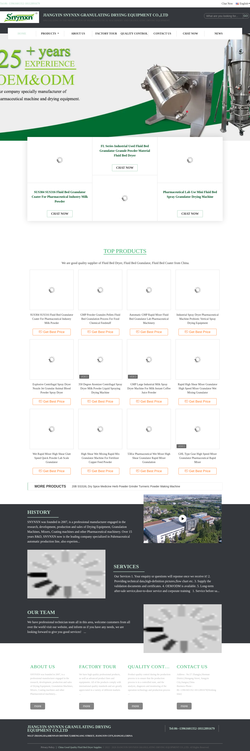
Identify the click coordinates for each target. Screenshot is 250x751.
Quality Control (134, 33)
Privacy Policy (47, 747)
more (37, 706)
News (219, 33)
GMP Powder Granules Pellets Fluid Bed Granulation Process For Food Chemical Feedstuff (100, 318)
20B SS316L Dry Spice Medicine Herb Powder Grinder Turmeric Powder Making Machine (126, 486)
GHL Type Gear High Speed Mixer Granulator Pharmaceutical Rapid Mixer (197, 458)
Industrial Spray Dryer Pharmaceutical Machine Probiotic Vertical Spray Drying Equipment (198, 318)
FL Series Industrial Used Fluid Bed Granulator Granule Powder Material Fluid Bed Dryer (125, 150)
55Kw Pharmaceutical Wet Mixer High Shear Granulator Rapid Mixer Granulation (149, 458)
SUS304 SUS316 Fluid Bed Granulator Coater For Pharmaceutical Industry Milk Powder (60, 196)
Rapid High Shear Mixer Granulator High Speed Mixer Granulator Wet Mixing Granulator (197, 388)
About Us (78, 33)
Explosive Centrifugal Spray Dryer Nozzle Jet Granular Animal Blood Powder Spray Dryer (52, 388)
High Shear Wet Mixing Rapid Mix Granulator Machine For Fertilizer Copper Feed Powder (100, 458)
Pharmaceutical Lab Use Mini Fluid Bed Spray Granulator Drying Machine (190, 194)
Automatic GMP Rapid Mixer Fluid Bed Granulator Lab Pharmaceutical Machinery (149, 318)
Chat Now (227, 3)
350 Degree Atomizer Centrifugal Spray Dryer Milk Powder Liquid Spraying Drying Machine (100, 388)
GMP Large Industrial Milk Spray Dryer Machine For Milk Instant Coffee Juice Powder (149, 388)
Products (50, 33)
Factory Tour (106, 33)
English (245, 3)
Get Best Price (52, 332)
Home (22, 33)
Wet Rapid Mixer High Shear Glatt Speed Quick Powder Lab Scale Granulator (52, 458)
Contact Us (162, 33)
